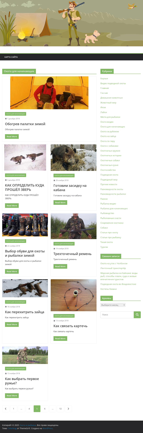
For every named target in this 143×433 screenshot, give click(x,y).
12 (60, 408)
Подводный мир (108, 179)
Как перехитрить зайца (24, 312)
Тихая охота (106, 242)
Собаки (104, 227)
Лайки (103, 112)
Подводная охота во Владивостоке (118, 284)
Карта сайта (11, 57)
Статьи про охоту (109, 232)
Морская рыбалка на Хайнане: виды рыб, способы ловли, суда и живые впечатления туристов (119, 276)
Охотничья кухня (109, 165)
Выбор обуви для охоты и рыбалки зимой (25, 253)
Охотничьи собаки (110, 160)
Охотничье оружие (110, 150)
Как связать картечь (70, 325)
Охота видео (106, 121)
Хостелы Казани (108, 289)
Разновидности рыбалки (113, 194)
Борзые (104, 78)
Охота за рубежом (109, 131)
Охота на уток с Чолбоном (113, 263)
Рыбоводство (107, 213)
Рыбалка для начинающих (114, 208)
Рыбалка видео (108, 203)
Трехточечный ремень (72, 253)
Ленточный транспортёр (113, 268)
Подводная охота (109, 174)
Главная (104, 88)
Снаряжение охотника (111, 222)
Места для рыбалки (110, 117)
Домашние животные (111, 97)
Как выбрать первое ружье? (22, 380)
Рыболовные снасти (110, 218)
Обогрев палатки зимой (25, 124)
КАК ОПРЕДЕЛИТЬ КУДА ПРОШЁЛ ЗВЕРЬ (24, 187)
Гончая (104, 93)
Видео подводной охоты (113, 83)
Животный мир (108, 102)
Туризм (104, 247)
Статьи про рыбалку (110, 237)
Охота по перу (107, 141)
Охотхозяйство (108, 170)
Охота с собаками (109, 145)
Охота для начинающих (15, 114)
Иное (103, 107)
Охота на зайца (108, 136)
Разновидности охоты (111, 189)
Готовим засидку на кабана (70, 187)
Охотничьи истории (110, 155)
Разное (104, 198)
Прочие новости (108, 184)
